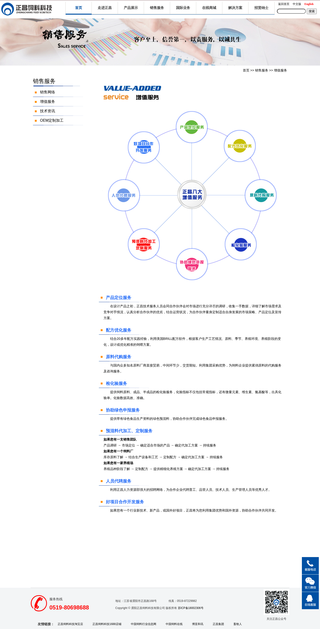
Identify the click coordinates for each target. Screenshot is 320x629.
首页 (78, 8)
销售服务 (261, 70)
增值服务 (280, 70)
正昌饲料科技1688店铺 (106, 624)
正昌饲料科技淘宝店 (70, 624)
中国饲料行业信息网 (143, 624)
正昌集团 (218, 624)
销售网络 (47, 92)
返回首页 (283, 4)
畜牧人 (237, 624)
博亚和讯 (197, 624)
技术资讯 (47, 111)
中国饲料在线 (174, 624)
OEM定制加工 (52, 120)
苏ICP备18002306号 (191, 608)
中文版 (297, 4)
